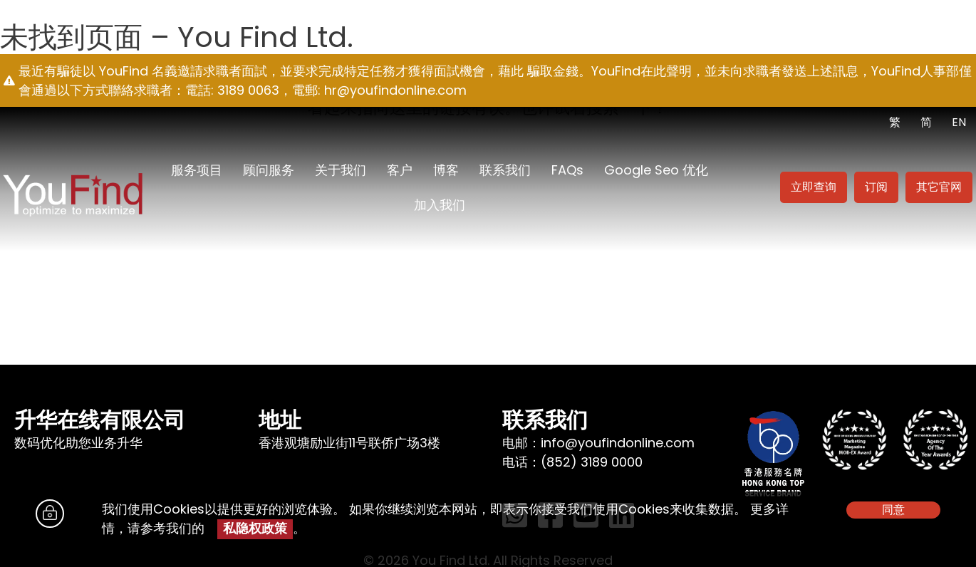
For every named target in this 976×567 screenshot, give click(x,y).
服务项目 (196, 170)
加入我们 (439, 205)
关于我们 (340, 170)
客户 (399, 170)
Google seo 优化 (656, 170)
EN (959, 122)
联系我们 (505, 170)
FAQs (567, 170)
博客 (446, 170)
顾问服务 (268, 170)
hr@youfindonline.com (395, 90)
